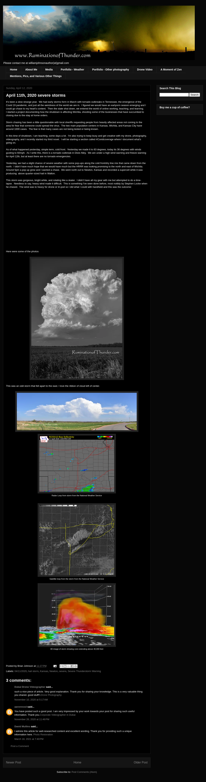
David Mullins (22, 726)
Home (13, 69)
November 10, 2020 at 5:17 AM (31, 699)
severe (62, 671)
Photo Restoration (43, 734)
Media (49, 69)
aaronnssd (20, 706)
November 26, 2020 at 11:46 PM (31, 719)
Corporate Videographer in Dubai (58, 714)
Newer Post (13, 762)
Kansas (44, 671)
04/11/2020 (21, 671)
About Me (31, 69)
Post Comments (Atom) (84, 772)
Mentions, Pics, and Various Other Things (36, 76)
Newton (53, 671)
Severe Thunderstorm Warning (84, 671)
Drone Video (144, 69)
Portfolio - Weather (72, 69)
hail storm (33, 671)
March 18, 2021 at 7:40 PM (28, 739)
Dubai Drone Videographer (29, 686)
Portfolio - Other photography (110, 69)
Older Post (141, 762)
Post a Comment (20, 746)
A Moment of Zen (171, 69)
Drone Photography (51, 695)
